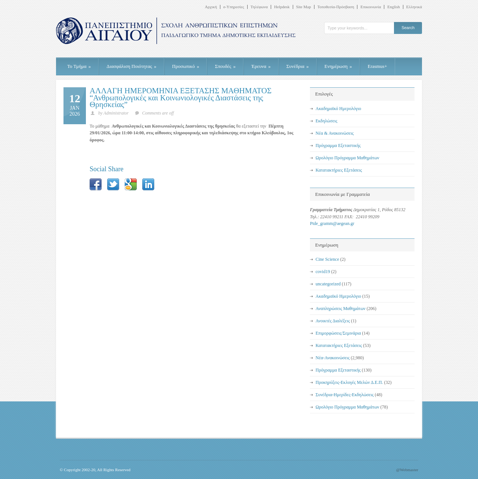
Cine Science (327, 259)
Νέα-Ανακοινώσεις (333, 357)
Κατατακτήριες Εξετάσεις (339, 170)
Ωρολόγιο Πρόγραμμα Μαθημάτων (347, 157)
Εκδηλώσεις (326, 120)
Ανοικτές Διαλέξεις (333, 320)
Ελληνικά (414, 7)
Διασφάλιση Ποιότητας (131, 66)
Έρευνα (261, 66)
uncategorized (328, 284)
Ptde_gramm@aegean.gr (332, 223)
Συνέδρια (297, 66)
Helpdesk (282, 7)
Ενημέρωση (338, 66)
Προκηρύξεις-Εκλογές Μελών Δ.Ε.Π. (349, 382)
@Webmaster (407, 469)
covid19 (323, 271)
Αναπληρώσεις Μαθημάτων (341, 308)
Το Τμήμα (79, 66)
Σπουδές (225, 66)
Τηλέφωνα (259, 7)
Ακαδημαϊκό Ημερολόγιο (338, 108)
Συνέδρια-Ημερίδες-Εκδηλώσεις (345, 394)
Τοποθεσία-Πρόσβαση (335, 7)
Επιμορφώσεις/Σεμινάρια (338, 333)
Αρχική (211, 7)
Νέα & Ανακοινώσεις (335, 133)
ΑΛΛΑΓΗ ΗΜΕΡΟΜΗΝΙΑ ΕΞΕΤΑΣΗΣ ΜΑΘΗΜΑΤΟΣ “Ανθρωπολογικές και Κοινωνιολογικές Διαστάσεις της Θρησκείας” (180, 97)
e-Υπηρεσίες (233, 7)
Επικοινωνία (370, 7)
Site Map (303, 7)
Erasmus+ (377, 66)
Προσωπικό (185, 66)
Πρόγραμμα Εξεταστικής (338, 145)
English (393, 7)
